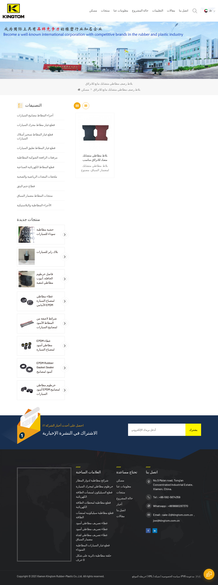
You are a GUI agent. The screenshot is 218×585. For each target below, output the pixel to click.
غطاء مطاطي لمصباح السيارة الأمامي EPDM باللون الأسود (45, 300)
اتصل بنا (183, 10)
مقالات (171, 10)
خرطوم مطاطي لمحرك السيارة (94, 486)
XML (150, 576)
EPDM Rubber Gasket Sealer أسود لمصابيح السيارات (45, 367)
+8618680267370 (178, 506)
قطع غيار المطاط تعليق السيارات (36, 147)
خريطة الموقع (139, 576)
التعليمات (157, 10)
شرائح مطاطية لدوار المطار (92, 480)
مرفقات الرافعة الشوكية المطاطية (37, 157)
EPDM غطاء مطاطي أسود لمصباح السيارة (45, 345)
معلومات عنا (120, 10)
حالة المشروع (140, 10)
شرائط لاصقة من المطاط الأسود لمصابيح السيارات (47, 323)
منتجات (105, 10)
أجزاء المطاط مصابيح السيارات (35, 115)
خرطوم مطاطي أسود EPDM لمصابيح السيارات (48, 389)
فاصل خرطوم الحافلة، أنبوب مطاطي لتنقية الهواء (45, 278)
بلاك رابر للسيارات (47, 251)
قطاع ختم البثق (26, 186)
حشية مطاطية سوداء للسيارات (46, 231)
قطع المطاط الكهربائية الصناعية (35, 167)
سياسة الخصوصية (171, 576)
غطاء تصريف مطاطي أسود (92, 523)
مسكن (93, 10)
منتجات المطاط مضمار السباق (35, 195)
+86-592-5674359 (169, 497)
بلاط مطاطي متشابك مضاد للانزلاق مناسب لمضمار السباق (95, 158)
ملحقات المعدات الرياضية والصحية (37, 176)
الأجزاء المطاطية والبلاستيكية (34, 205)
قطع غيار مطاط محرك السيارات (36, 124)
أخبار (119, 504)
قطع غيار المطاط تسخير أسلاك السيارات (35, 136)
